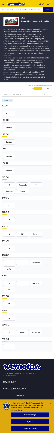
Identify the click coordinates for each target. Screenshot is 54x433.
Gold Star (9, 191)
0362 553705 (20, 399)
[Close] (50, 403)
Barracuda (23, 185)
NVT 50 (9, 113)
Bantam (9, 128)
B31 (22, 234)
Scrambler (36, 332)
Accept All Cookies (30, 429)
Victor (22, 191)
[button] (44, 4)
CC (38, 88)
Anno (47, 88)
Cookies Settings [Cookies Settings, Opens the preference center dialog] (30, 415)
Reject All (30, 422)
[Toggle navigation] (4, 4)
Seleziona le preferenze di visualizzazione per (39, 86)
